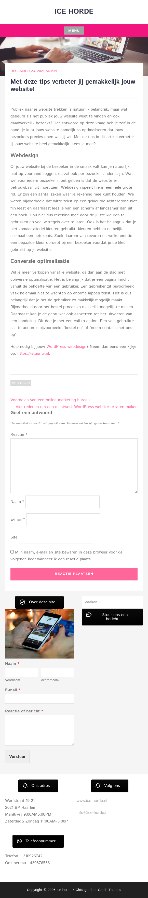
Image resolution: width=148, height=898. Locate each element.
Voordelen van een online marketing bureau (50, 400)
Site (14, 537)
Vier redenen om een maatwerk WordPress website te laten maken (77, 407)
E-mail (17, 519)
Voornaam (12, 680)
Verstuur (17, 757)
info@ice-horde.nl (93, 813)
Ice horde (74, 12)
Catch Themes (109, 889)
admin (51, 70)
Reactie (19, 435)
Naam (17, 502)
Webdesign (21, 383)
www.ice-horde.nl (92, 801)
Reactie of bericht (24, 711)
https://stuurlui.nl (33, 353)
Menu (74, 30)
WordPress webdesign (66, 347)
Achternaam (50, 680)
